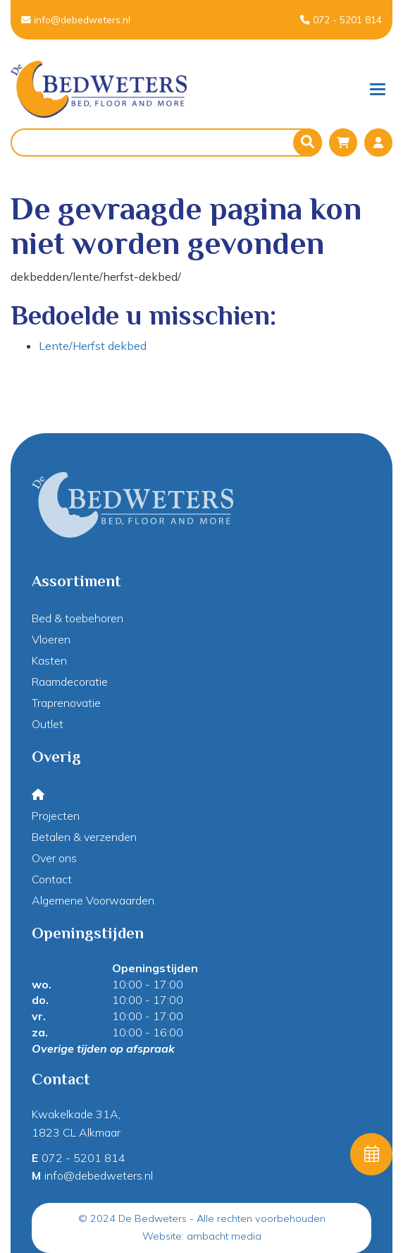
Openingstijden (155, 968)
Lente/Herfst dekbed (93, 346)
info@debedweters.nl (75, 19)
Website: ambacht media (201, 1236)
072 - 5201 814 (341, 19)
